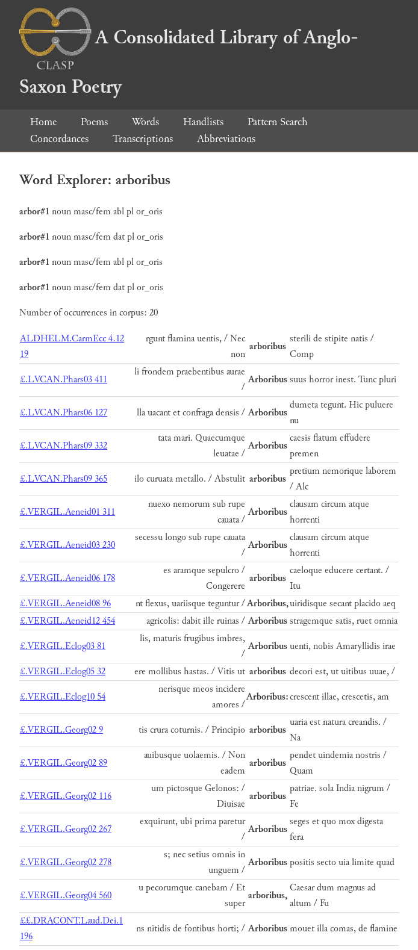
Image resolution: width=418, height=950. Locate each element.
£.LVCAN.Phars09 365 (63, 479)
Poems (94, 121)
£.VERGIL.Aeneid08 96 (65, 603)
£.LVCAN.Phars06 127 (63, 413)
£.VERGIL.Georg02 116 (65, 796)
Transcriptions (143, 138)
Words (145, 121)
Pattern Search (278, 121)
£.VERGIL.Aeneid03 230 (67, 545)
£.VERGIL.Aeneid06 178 (67, 578)
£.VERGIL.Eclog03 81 (62, 646)
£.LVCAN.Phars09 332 (63, 446)
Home (43, 121)
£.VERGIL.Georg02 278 (65, 862)
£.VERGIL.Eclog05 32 (62, 671)
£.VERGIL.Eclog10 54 (62, 697)
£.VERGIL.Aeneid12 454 (67, 621)
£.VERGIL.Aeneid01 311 (67, 512)
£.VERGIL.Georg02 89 (63, 763)
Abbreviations (226, 138)
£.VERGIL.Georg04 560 (65, 895)
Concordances (59, 138)
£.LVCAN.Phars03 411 (63, 380)
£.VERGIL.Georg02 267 (65, 829)
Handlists (203, 121)
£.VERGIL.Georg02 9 (61, 730)
